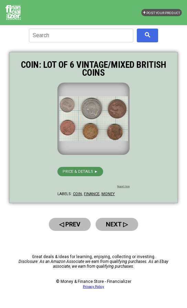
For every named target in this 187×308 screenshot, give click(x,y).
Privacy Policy (93, 286)
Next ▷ (117, 224)
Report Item (123, 186)
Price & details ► (80, 171)
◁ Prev (69, 224)
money (108, 194)
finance (91, 194)
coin (77, 194)
